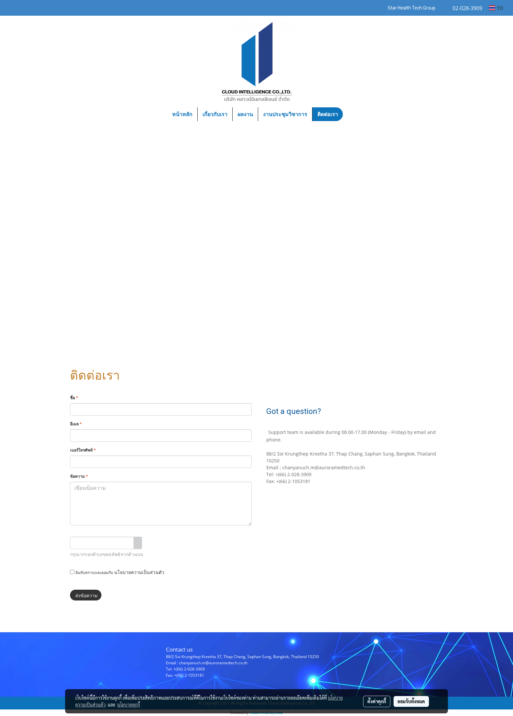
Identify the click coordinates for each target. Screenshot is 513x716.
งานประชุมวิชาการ (285, 114)
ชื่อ (74, 398)
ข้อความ (79, 476)
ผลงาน (245, 114)
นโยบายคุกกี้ (128, 704)
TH (496, 7)
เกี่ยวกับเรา (215, 114)
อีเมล (75, 424)
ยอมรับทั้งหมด (411, 701)
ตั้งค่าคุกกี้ (376, 701)
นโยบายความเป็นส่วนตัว (139, 571)
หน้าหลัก (182, 114)
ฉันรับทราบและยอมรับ (117, 571)
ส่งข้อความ (85, 595)
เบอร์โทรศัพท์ (83, 450)
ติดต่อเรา (327, 114)
